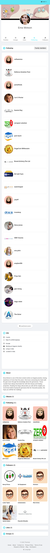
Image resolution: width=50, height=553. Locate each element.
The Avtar (17, 314)
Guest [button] (44, 1)
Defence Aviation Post (22, 72)
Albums (9, 396)
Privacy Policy (29, 545)
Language (27, 549)
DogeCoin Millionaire (21, 148)
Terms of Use (38, 545)
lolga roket (18, 301)
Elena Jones (18, 225)
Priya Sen (17, 276)
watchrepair (18, 187)
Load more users (25, 326)
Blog (27, 547)
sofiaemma (18, 59)
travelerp (17, 212)
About (14, 545)
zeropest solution (20, 123)
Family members (40, 48)
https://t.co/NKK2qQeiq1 (13, 340)
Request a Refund (19, 547)
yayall (16, 199)
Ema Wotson (25, 27)
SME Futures (18, 238)
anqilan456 (18, 263)
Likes (8, 527)
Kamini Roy (18, 110)
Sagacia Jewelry (17, 346)
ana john (17, 250)
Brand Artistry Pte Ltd (22, 161)
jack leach (17, 136)
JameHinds (18, 85)
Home (9, 545)
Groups (8, 534)
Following (9, 403)
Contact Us (20, 545)
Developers (33, 547)
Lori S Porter (18, 97)
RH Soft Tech (18, 174)
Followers (9, 465)
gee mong (18, 289)
